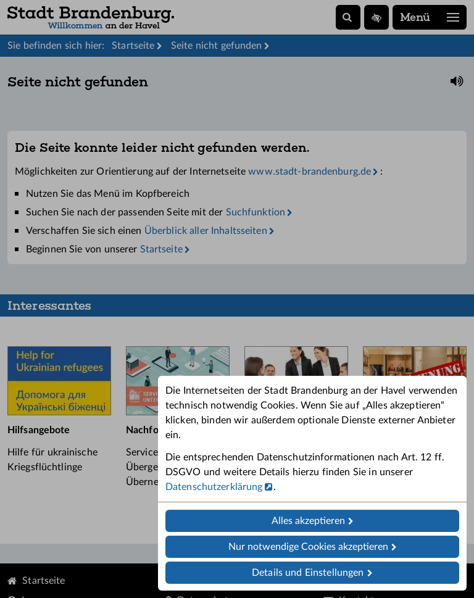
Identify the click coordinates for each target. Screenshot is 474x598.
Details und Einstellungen (308, 573)
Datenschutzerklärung (213, 487)
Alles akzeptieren (308, 521)
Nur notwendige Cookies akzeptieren (308, 547)
